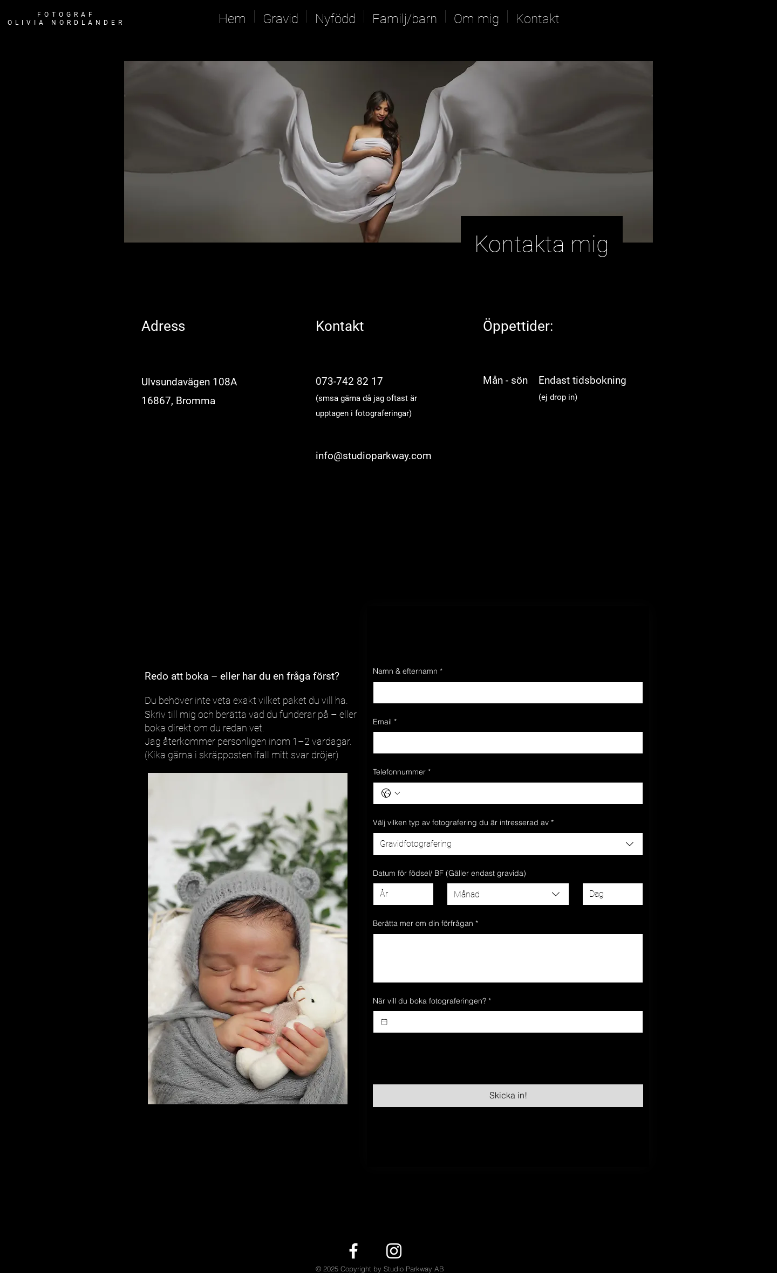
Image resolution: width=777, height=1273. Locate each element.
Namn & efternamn (407, 671)
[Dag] (609, 894)
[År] (400, 894)
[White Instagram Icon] (394, 1251)
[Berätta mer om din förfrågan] (508, 958)
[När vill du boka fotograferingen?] (384, 1022)
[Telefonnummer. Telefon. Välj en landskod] (390, 793)
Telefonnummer (402, 772)
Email (385, 722)
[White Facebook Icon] (353, 1251)
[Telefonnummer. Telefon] (518, 793)
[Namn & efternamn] (504, 692)
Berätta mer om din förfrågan (425, 923)
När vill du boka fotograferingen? (432, 1001)
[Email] (504, 742)
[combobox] (508, 844)
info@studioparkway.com (374, 455)
